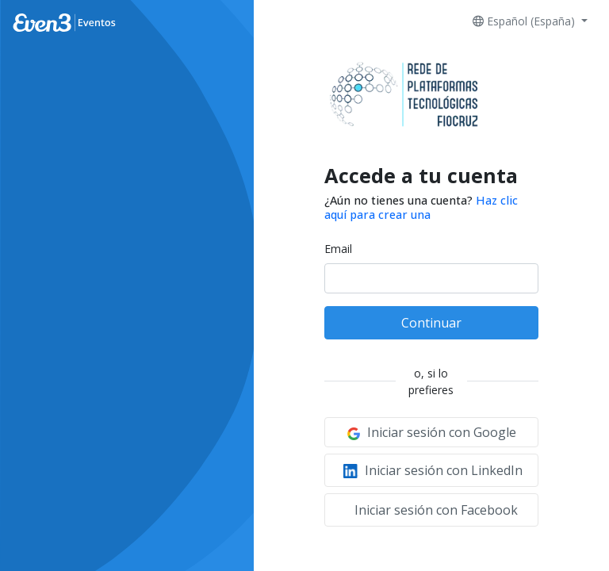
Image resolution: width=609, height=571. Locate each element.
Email (338, 248)
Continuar (431, 322)
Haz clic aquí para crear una (421, 207)
